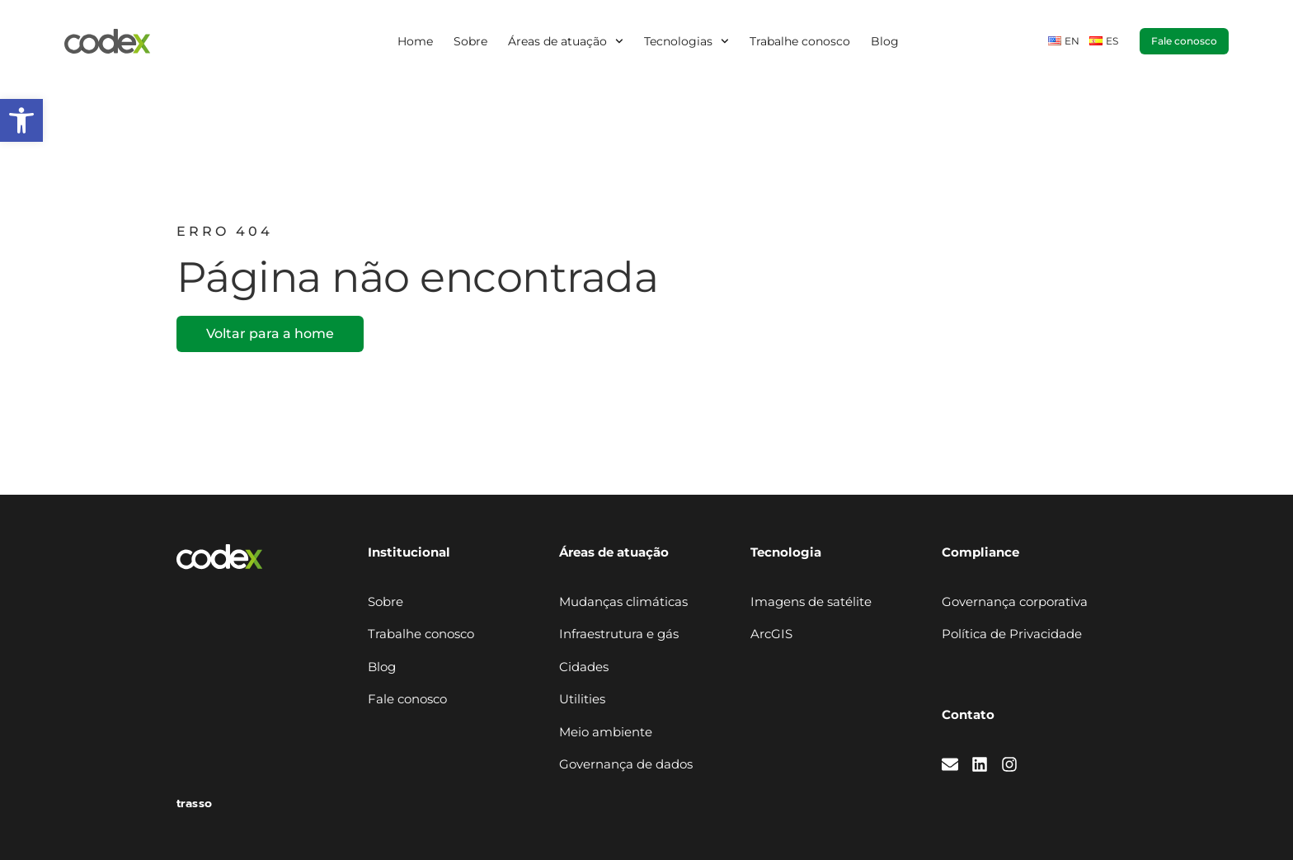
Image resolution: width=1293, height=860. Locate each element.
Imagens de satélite (811, 601)
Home (415, 41)
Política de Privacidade (1012, 633)
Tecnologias (686, 41)
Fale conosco (407, 699)
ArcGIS (771, 633)
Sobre (470, 41)
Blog (885, 41)
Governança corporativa (1015, 601)
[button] (21, 120)
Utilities (582, 699)
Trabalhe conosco (800, 41)
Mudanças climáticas (623, 601)
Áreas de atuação (565, 41)
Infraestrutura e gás (619, 633)
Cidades (584, 666)
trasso (194, 803)
